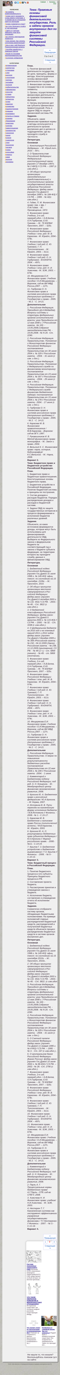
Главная (43, 2)
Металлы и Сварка (12, 116)
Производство (10, 130)
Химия (7, 157)
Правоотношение (11, 128)
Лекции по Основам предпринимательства (13, 54)
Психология (9, 133)
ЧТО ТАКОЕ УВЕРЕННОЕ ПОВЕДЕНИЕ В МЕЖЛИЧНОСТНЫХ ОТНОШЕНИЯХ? (34, 1300)
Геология (8, 85)
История (8, 94)
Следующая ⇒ (50, 61)
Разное (7, 135)
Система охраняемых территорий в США (32, 1266)
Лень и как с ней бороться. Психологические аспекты (15, 46)
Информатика (10, 89)
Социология (9, 140)
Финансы (8, 155)
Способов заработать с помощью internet (13, 50)
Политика (8, 126)
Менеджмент (10, 114)
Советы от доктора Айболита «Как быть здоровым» (12, 32)
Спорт (7, 142)
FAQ (54, 3)
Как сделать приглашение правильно (14, 37)
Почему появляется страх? (15, 24)
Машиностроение (11, 109)
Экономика (9, 162)
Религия (8, 138)
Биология (8, 75)
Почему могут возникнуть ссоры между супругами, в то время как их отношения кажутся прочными (15, 18)
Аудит (7, 73)
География (9, 82)
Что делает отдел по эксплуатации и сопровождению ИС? (34, 1330)
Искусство (9, 92)
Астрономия (9, 70)
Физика (8, 150)
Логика (7, 102)
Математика (9, 106)
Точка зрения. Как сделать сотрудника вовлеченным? (15, 42)
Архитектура (9, 68)
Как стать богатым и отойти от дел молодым (15, 27)
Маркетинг (9, 104)
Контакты (52, 2)
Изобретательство (12, 87)
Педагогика (9, 123)
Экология (8, 159)
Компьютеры (10, 97)
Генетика (8, 80)
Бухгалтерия (9, 77)
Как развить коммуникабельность (13, 13)
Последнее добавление (14, 58)
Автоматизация (11, 65)
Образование (10, 121)
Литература (9, 99)
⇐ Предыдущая (50, 51)
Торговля (8, 147)
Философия (9, 152)
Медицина (9, 111)
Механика (8, 118)
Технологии (9, 145)
